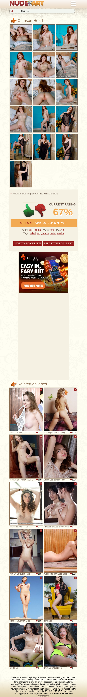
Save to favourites (27, 243)
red (38, 233)
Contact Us (43, 696)
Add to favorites (41, 391)
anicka (60, 233)
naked (33, 233)
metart (53, 233)
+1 (29, 210)
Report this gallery (58, 243)
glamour (45, 233)
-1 (40, 210)
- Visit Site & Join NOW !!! (43, 223)
